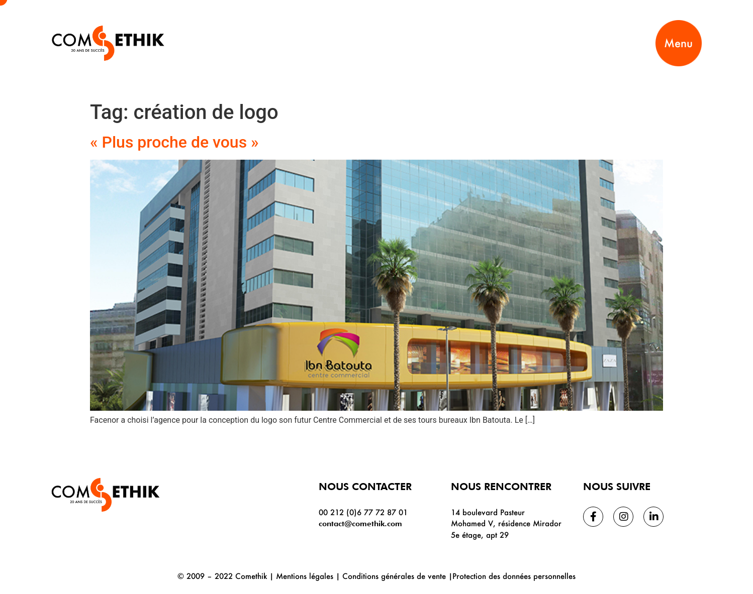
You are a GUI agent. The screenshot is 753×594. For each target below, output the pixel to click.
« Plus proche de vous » (174, 142)
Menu (678, 43)
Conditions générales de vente (394, 576)
